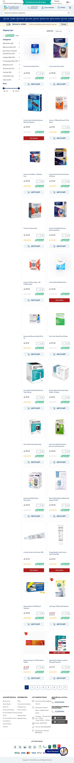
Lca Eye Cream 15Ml (33, 552)
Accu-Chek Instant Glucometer (32, 444)
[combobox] (37, 13)
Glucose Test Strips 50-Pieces (59, 175)
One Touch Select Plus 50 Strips (58, 336)
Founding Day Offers (10, 61)
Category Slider (9, 57)
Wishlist (63, 7)
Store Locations (57, 3)
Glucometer (56, 66)
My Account (6, 701)
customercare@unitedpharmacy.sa (13, 3)
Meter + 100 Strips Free (33, 175)
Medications (8, 65)
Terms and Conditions (24, 704)
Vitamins (7, 80)
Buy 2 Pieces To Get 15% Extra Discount (10, 52)
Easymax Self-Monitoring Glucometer (31, 499)
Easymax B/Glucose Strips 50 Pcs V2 (33, 337)
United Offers (8, 76)
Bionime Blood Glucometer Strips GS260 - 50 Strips (58, 391)
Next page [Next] (65, 687)
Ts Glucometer (30, 228)
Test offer (7, 72)
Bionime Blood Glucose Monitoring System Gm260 (59, 499)
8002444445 (59, 702)
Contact (20, 712)
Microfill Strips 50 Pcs (57, 282)
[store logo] (11, 7)
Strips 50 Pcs (31, 66)
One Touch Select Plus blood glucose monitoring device (57, 445)
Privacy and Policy (8, 710)
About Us (5, 707)
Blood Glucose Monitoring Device (57, 229)
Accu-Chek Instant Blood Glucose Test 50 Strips (33, 391)
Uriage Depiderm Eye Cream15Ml (58, 553)
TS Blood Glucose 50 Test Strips (59, 121)
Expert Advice (7, 724)
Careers (57, 1)
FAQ (19, 701)
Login (46, 7)
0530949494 (59, 712)
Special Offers (22, 715)
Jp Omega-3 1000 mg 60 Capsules (59, 606)
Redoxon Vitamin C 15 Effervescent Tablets (34, 661)
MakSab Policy (22, 718)
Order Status (7, 704)
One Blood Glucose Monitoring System (33, 121)
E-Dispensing (22, 707)
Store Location (22, 710)
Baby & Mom (8, 43)
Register (51, 7)
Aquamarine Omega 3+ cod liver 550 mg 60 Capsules (58, 661)
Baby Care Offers (9, 47)
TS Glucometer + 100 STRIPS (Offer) (32, 283)
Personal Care (8, 68)
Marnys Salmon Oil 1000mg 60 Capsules (32, 607)
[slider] (4, 88)
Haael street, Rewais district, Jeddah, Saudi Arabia (42, 710)
